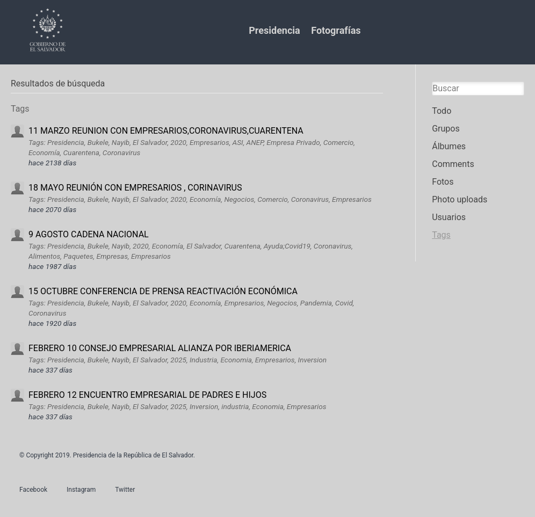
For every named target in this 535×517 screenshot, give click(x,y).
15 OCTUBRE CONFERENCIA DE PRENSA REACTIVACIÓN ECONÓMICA (163, 291)
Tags (441, 235)
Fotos (442, 182)
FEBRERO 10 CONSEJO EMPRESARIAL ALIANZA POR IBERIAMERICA (159, 348)
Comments (453, 164)
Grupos (446, 128)
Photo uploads (459, 199)
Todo (441, 111)
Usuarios (449, 217)
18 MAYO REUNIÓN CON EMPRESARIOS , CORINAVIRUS (135, 188)
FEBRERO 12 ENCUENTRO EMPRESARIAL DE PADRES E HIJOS (147, 395)
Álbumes (449, 146)
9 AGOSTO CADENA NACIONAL (88, 234)
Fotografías (335, 30)
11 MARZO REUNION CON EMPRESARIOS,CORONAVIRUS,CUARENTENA (165, 131)
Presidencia (274, 30)
